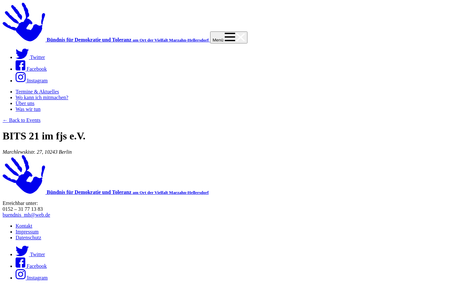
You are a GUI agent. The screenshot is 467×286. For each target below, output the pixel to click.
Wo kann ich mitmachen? (42, 97)
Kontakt (24, 226)
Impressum (27, 231)
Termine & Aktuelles (37, 91)
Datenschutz (28, 237)
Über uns (25, 103)
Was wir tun (28, 109)
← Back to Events (22, 120)
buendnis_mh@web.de (26, 215)
